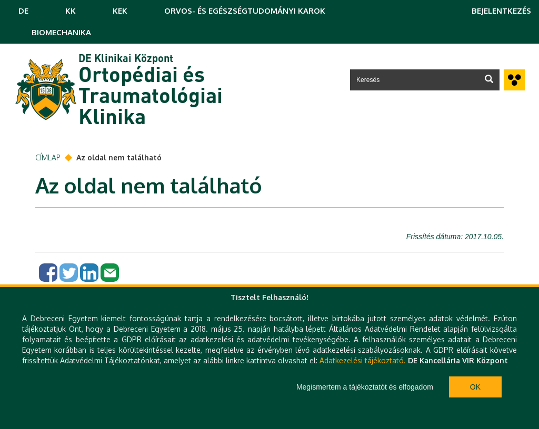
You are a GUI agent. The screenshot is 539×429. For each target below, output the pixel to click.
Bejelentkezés (501, 11)
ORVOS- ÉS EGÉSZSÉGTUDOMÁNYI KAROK (244, 11)
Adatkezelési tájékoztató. (363, 360)
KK (70, 11)
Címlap (48, 157)
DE (23, 11)
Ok (475, 387)
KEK (120, 11)
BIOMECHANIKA (61, 32)
